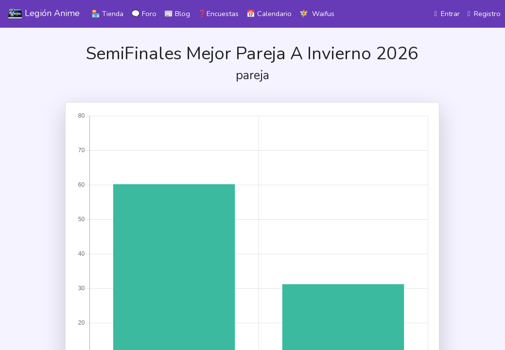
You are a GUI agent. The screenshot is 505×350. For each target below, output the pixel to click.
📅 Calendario (269, 13)
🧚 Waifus (316, 13)
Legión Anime (44, 14)
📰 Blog (177, 13)
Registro (484, 13)
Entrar (446, 13)
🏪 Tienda (107, 13)
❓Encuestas (218, 13)
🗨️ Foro (144, 13)
